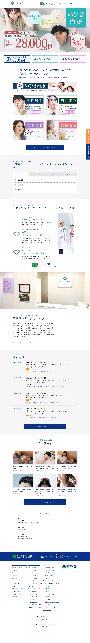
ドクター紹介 (15, 579)
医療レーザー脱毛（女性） (53, 592)
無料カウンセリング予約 (18, 597)
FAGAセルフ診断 (50, 587)
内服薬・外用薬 (34, 576)
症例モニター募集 (16, 603)
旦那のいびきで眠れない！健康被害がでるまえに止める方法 (44, 405)
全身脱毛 (21, 181)
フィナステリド (35, 584)
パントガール (34, 603)
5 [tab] (51, 52)
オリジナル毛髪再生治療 (36, 592)
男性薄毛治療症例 (50, 576)
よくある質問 (15, 592)
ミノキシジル (34, 587)
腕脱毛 (20, 190)
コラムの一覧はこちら (44, 510)
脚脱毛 (48, 605)
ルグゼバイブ (34, 605)
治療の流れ (15, 587)
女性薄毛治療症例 (50, 579)
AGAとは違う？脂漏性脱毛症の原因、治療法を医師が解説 (43, 421)
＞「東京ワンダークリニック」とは (26, 343)
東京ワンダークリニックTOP (19, 573)
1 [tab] (37, 52)
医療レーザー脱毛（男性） (53, 611)
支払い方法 (15, 584)
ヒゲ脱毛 (48, 613)
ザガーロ (33, 581)
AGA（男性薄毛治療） (34, 573)
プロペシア (34, 579)
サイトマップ (47, 619)
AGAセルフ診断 (49, 584)
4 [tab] (48, 52)
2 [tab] (40, 52)
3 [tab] (44, 52)
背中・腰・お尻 (50, 603)
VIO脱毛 (21, 186)
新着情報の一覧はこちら (44, 430)
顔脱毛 (48, 595)
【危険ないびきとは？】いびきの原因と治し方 (40, 372)
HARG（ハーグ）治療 (36, 595)
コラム (13, 595)
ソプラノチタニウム (50, 616)
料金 (13, 581)
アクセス (14, 589)
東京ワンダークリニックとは (19, 576)
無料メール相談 (16, 600)
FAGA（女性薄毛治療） (34, 597)
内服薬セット (34, 589)
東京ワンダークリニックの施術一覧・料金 (44, 147)
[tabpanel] (45, 30)
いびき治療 (15, 605)
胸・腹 (48, 600)
